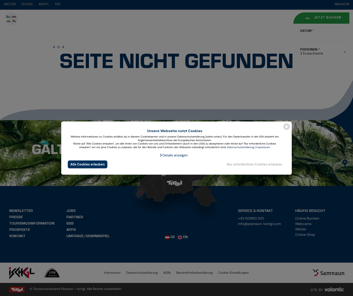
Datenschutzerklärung (240, 147)
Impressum (263, 147)
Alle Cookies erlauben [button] (87, 164)
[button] (173, 155)
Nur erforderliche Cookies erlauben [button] (254, 164)
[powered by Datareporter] (286, 129)
